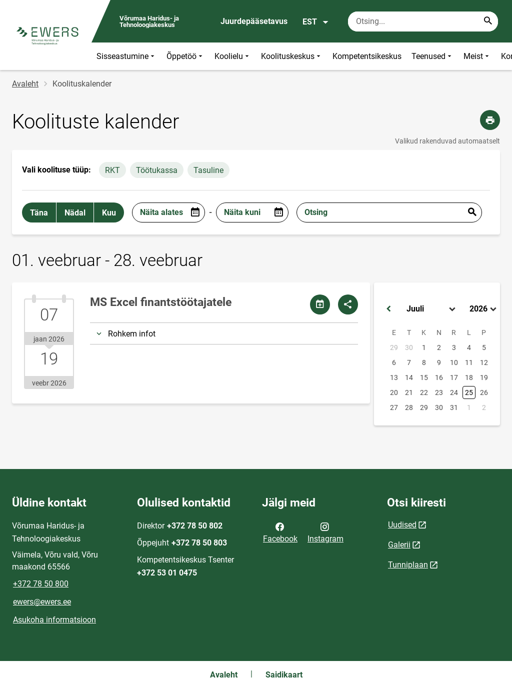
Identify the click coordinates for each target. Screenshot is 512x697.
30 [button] (409, 348)
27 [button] (394, 408)
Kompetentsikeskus (367, 56)
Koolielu (232, 56)
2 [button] (439, 348)
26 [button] (484, 392)
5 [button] (484, 348)
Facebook (280, 532)
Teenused (433, 56)
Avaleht (25, 83)
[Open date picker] (195, 212)
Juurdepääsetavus (254, 21)
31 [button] (454, 408)
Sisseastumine (126, 56)
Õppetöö (185, 56)
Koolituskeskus (291, 56)
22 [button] (424, 392)
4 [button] (469, 348)
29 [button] (394, 348)
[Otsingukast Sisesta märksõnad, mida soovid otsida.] (423, 22)
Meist (477, 56)
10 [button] (454, 362)
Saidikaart (284, 675)
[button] (388, 309)
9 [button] (439, 362)
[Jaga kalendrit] (320, 304)
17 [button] (454, 378)
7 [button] (409, 362)
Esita (472, 212)
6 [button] (394, 362)
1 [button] (424, 348)
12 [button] (484, 362)
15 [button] (424, 378)
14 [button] (409, 378)
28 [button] (409, 408)
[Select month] (432, 309)
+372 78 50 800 (40, 583)
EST (315, 22)
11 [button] (469, 362)
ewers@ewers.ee (42, 601)
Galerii (399, 545)
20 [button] (394, 392)
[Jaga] (348, 304)
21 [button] (409, 392)
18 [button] (469, 378)
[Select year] (484, 309)
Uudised (402, 525)
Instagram (326, 532)
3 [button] (454, 348)
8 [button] (424, 362)
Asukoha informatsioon (54, 619)
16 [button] (439, 378)
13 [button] (394, 378)
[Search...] (488, 21)
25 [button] (469, 392)
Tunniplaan (408, 565)
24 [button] (454, 392)
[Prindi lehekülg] (490, 120)
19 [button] (484, 378)
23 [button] (439, 392)
